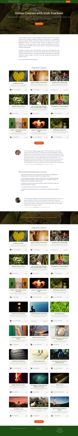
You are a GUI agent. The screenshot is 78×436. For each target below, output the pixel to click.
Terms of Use (39, 428)
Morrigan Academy (59, 431)
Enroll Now (39, 23)
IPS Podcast (60, 429)
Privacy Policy (39, 429)
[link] (30, 164)
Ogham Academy (60, 430)
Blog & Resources (48, 1)
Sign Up (68, 1)
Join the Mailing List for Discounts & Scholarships (39, 217)
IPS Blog (59, 432)
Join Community (57, 1)
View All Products (39, 421)
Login (63, 1)
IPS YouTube (59, 428)
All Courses (41, 1)
